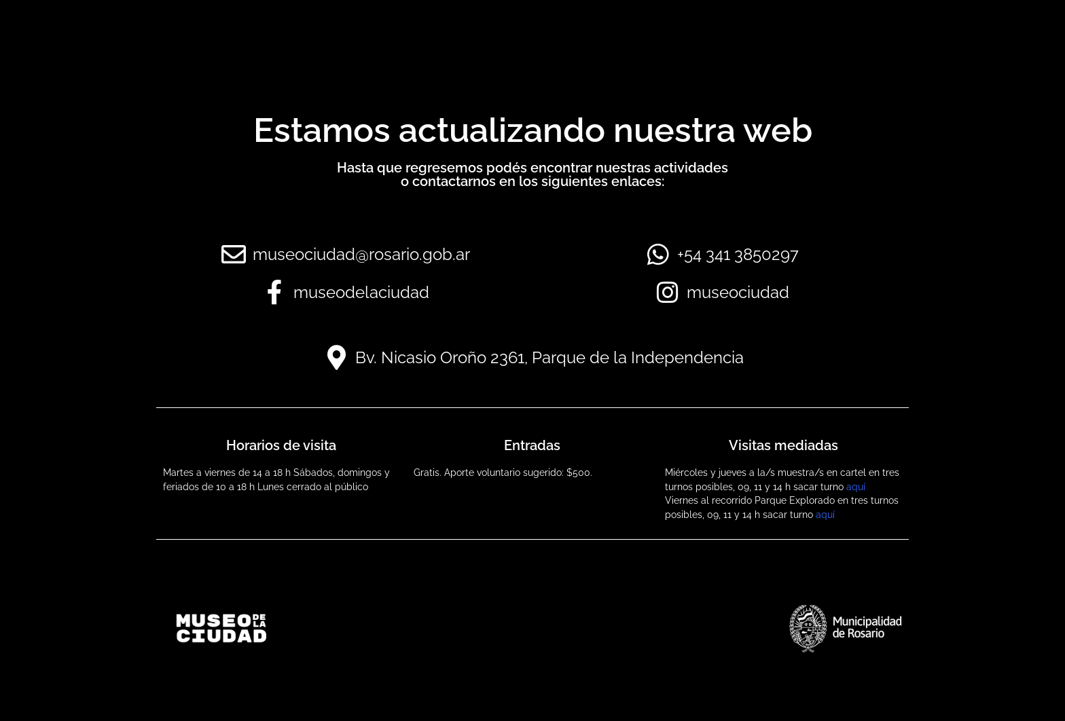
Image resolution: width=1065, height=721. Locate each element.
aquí (855, 486)
